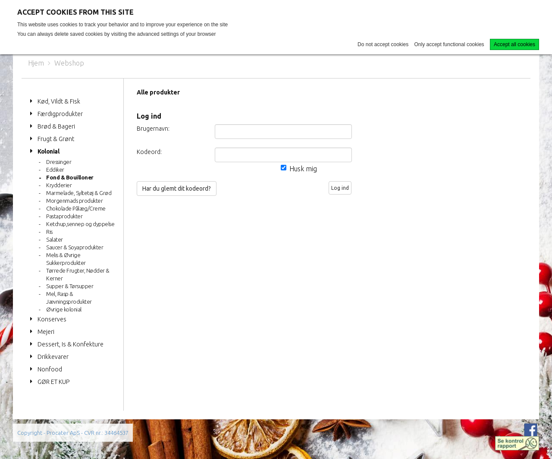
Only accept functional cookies (449, 44)
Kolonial (48, 151)
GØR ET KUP (53, 381)
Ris (49, 232)
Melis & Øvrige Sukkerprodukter (66, 259)
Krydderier (59, 185)
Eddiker (55, 170)
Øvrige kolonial (64, 309)
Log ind (340, 188)
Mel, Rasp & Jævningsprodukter (69, 298)
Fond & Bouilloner (70, 177)
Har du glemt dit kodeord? (176, 188)
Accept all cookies (514, 44)
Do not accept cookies (383, 44)
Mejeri (46, 331)
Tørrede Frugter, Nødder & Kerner (78, 274)
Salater (54, 239)
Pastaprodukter (64, 216)
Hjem (36, 63)
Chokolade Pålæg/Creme (76, 208)
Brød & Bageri (56, 126)
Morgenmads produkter (74, 201)
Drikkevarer (53, 356)
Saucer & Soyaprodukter (74, 247)
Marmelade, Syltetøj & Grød (78, 193)
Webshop (69, 63)
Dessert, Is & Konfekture (71, 344)
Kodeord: (149, 151)
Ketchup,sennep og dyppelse (80, 224)
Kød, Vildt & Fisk (59, 101)
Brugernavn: (153, 128)
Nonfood (50, 369)
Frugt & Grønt (56, 138)
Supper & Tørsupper (69, 286)
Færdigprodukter (60, 113)
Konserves (52, 319)
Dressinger (58, 162)
